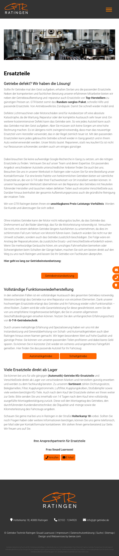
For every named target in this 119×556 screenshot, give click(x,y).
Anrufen (52, 457)
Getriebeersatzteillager (37, 547)
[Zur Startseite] (16, 13)
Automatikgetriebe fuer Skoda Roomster (100, 549)
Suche (99, 532)
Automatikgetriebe (41, 356)
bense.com (75, 536)
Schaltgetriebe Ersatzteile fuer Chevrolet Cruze (73, 552)
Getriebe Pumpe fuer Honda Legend (100, 547)
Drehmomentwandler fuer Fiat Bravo (74, 549)
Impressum (62, 532)
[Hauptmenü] (109, 10)
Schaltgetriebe (78, 356)
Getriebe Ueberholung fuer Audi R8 (17, 547)
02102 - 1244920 (67, 520)
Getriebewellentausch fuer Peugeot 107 (44, 552)
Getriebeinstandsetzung (59, 275)
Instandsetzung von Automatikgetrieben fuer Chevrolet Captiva (66, 547)
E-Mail (68, 457)
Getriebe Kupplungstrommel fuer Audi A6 (47, 549)
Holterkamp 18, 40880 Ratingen (30, 520)
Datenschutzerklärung (82, 532)
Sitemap (109, 532)
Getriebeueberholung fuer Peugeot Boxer (19, 549)
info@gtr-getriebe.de (98, 520)
